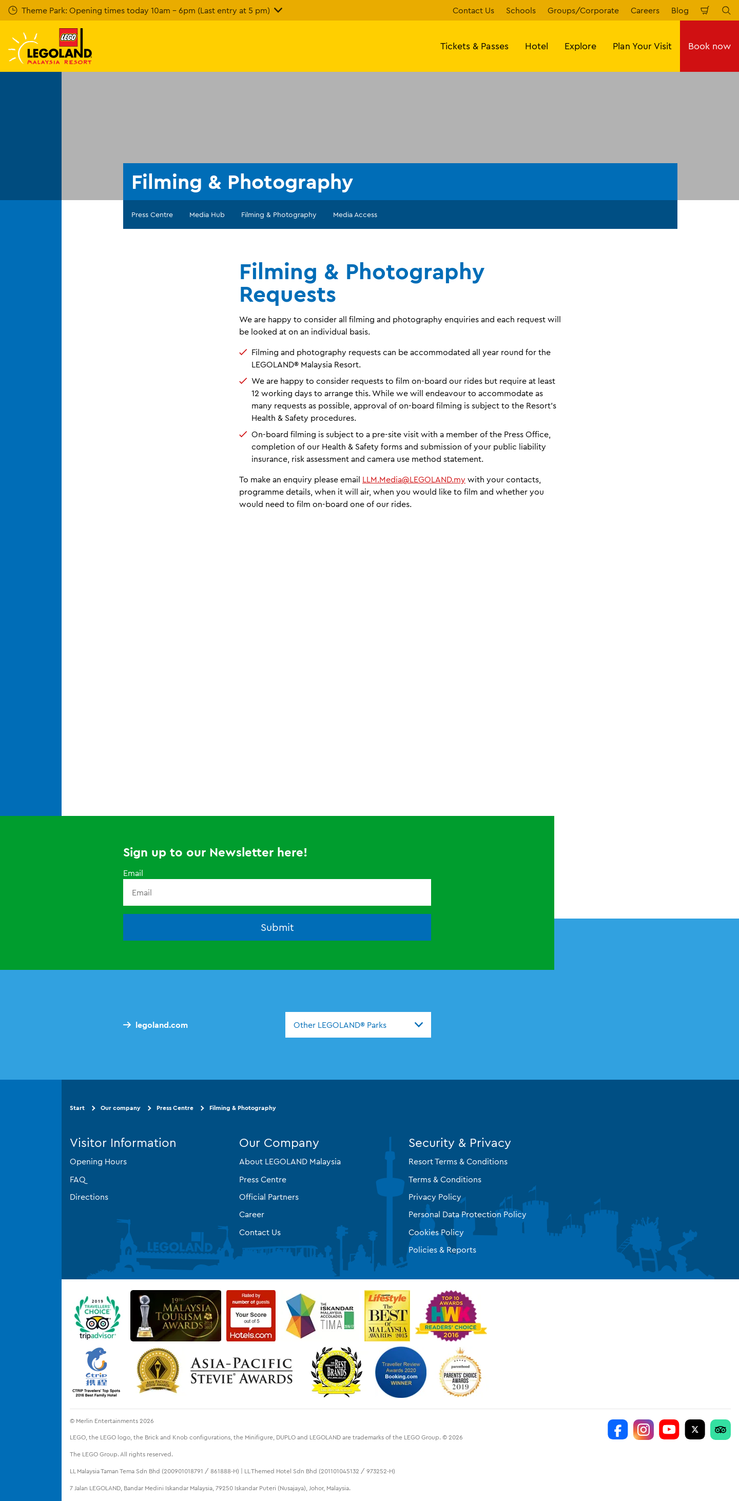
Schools (521, 10)
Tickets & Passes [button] (474, 46)
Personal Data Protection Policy (468, 1214)
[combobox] (358, 1025)
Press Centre (152, 214)
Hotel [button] (536, 46)
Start (77, 1108)
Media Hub (207, 214)
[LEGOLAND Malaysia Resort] (618, 1429)
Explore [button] (580, 46)
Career (251, 1214)
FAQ (78, 1179)
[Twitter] (695, 1429)
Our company (121, 1108)
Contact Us (473, 10)
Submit (277, 927)
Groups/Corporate (583, 10)
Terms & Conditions (445, 1179)
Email (133, 873)
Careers (645, 10)
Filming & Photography (279, 214)
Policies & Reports (442, 1249)
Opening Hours (98, 1161)
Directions (89, 1197)
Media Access (355, 214)
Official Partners (269, 1197)
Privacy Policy (435, 1197)
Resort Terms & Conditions (458, 1161)
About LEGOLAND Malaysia (290, 1161)
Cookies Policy (436, 1232)
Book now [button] (709, 46)
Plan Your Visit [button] (642, 46)
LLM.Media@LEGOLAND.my (413, 479)
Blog (680, 10)
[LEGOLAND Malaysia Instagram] (643, 1429)
